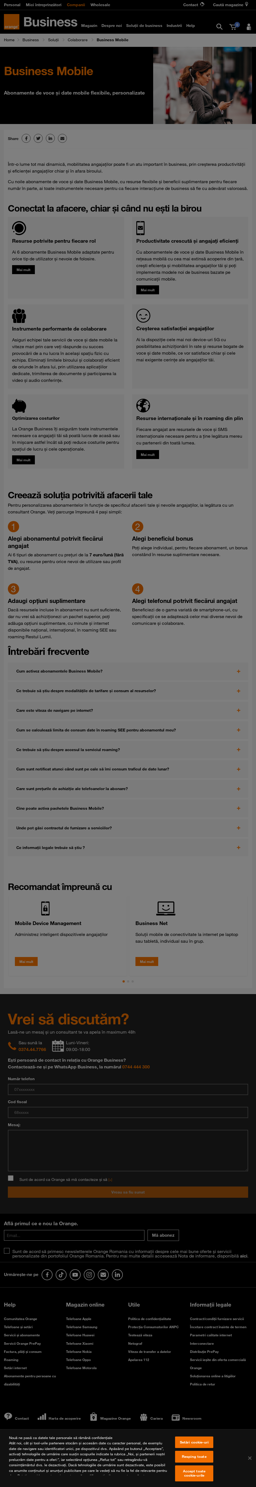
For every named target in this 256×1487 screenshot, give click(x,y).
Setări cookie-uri (194, 1448)
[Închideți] (250, 1464)
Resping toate (194, 1463)
